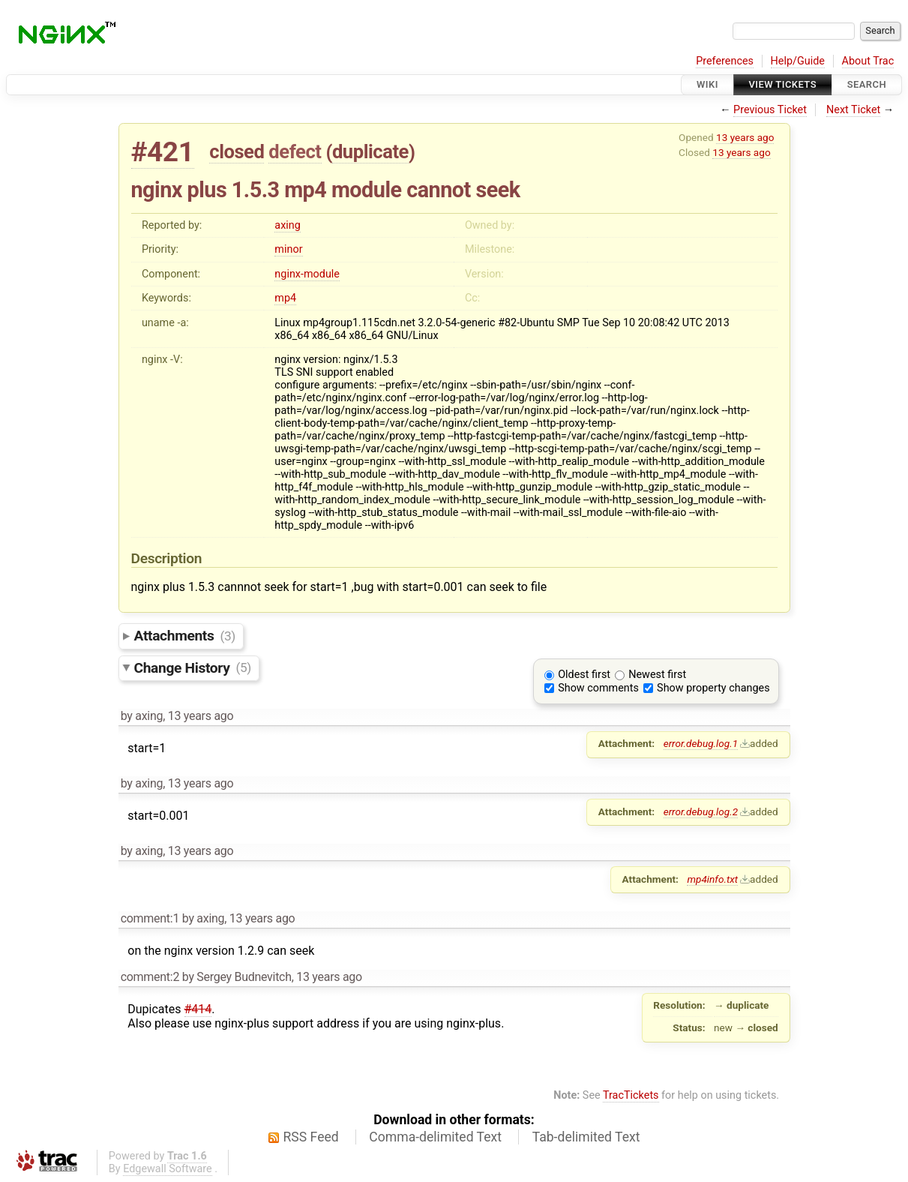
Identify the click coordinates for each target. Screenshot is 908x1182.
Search (866, 84)
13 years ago (745, 137)
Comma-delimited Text (435, 1137)
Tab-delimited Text (586, 1137)
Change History (192, 667)
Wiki (707, 84)
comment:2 (150, 977)
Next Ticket (853, 110)
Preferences (725, 61)
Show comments (598, 688)
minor (288, 249)
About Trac (868, 61)
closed (236, 151)
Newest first (657, 674)
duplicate (370, 151)
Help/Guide (798, 61)
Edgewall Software (167, 1168)
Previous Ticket (770, 110)
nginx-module (307, 274)
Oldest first (584, 674)
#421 (162, 152)
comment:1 (150, 918)
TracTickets (631, 1095)
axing (287, 225)
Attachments (184, 635)
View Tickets (783, 84)
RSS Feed (311, 1137)
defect (294, 151)
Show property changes (713, 688)
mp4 (285, 298)
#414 (198, 1009)
